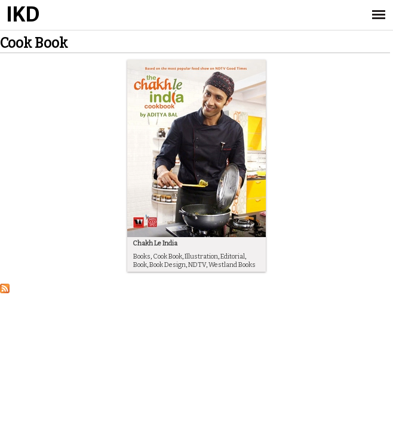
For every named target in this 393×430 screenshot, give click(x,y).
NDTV (197, 265)
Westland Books (232, 265)
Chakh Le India (155, 243)
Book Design (167, 265)
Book (140, 265)
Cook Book (167, 256)
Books (142, 256)
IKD (22, 15)
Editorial (232, 256)
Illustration (201, 256)
